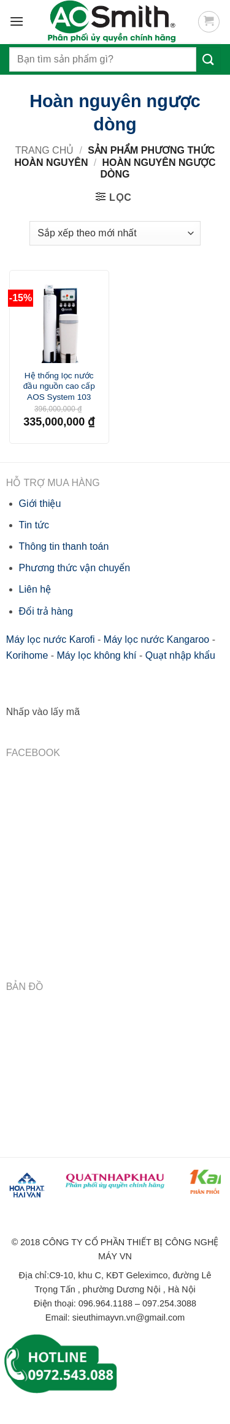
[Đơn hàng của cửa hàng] (114, 233)
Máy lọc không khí (97, 655)
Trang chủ (44, 150)
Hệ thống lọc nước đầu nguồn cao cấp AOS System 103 (59, 386)
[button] (209, 21)
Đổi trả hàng (46, 611)
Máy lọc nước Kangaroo (156, 639)
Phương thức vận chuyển (75, 568)
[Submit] (208, 59)
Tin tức (34, 525)
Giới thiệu (40, 503)
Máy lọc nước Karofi (50, 639)
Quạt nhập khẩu (180, 655)
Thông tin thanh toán (64, 546)
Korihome (27, 655)
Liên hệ (35, 589)
